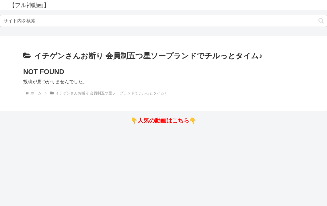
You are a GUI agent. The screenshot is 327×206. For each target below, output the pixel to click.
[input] (163, 21)
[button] (321, 20)
